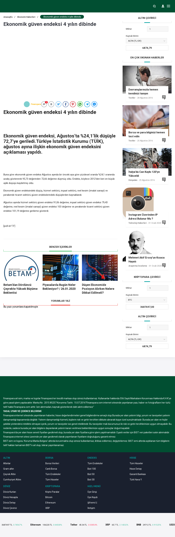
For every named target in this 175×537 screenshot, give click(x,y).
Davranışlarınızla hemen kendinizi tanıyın (143, 91)
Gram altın (8, 469)
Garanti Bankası (138, 474)
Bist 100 (92, 469)
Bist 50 (91, 474)
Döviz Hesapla (10, 497)
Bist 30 (91, 479)
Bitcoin (48, 497)
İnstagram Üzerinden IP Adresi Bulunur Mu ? (143, 216)
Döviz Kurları (9, 492)
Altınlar (7, 463)
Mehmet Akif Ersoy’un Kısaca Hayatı (146, 259)
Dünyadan (132, 180)
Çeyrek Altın (9, 474)
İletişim (91, 508)
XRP (47, 508)
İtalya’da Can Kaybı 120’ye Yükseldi (144, 173)
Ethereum (50, 502)
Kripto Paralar (52, 492)
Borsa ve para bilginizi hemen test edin (146, 134)
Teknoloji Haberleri (137, 223)
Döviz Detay (9, 502)
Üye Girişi (92, 492)
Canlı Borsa (51, 469)
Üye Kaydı (92, 497)
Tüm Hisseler (52, 479)
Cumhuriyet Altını (12, 479)
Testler (131, 98)
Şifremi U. (92, 502)
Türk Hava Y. (136, 479)
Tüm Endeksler (53, 474)
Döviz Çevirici (10, 508)
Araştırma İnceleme (137, 266)
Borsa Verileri (52, 463)
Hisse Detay (136, 469)
